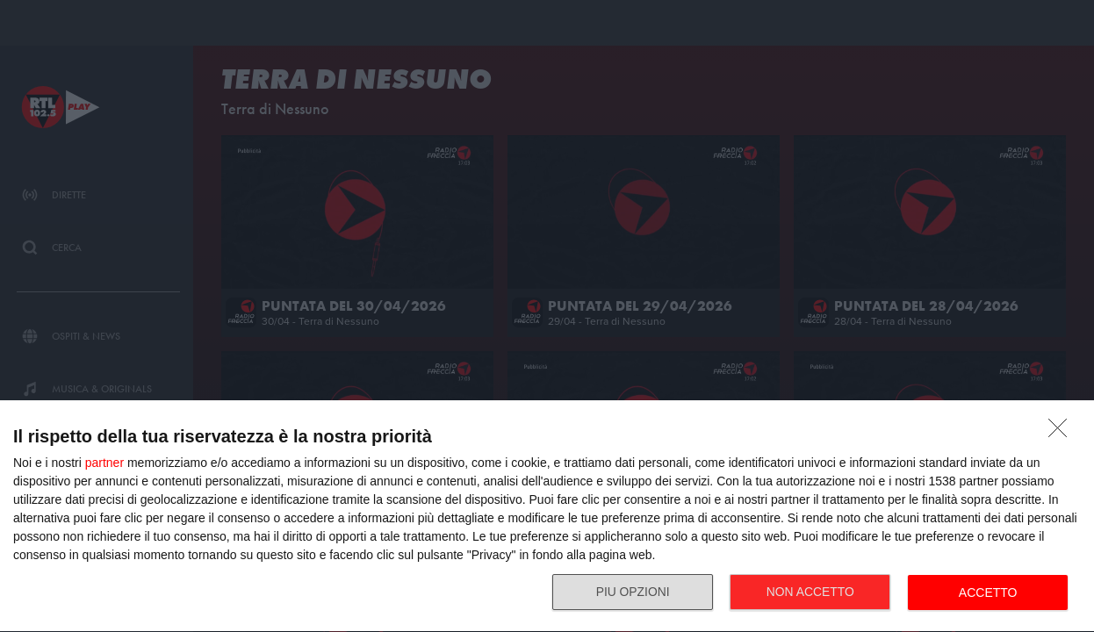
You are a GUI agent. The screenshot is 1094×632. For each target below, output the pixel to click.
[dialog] (547, 516)
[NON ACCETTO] (1062, 433)
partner (104, 462)
